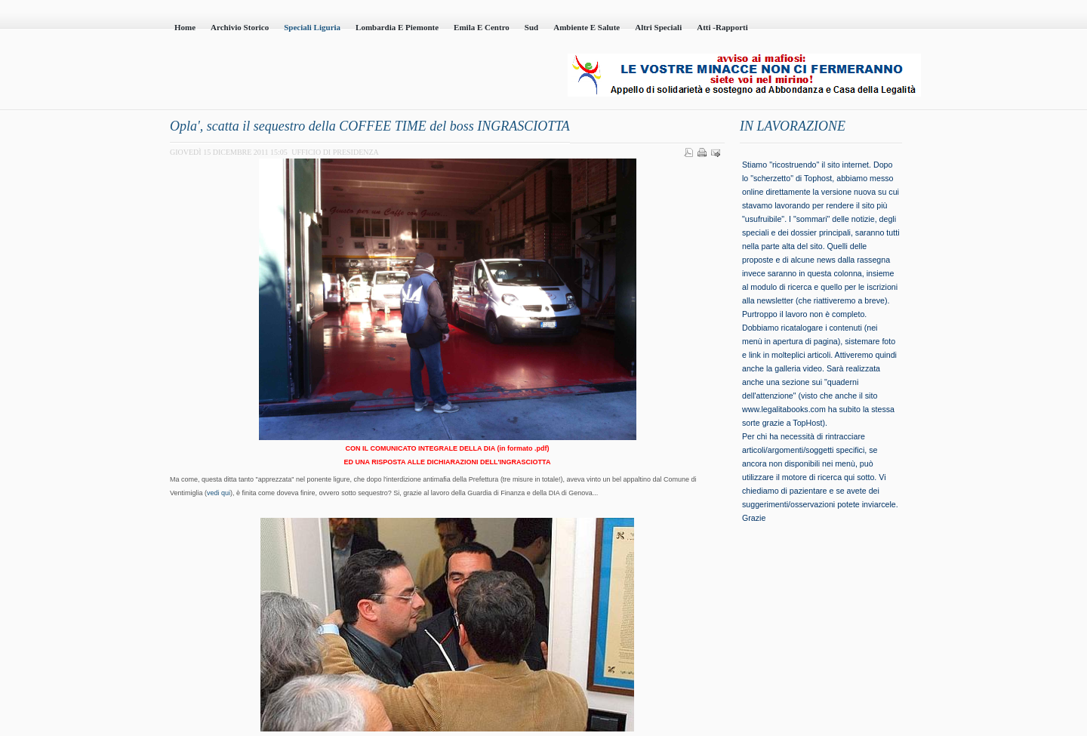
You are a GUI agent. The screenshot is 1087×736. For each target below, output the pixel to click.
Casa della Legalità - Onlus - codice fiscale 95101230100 (339, 76)
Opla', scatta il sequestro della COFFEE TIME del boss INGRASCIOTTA (370, 126)
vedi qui (218, 493)
